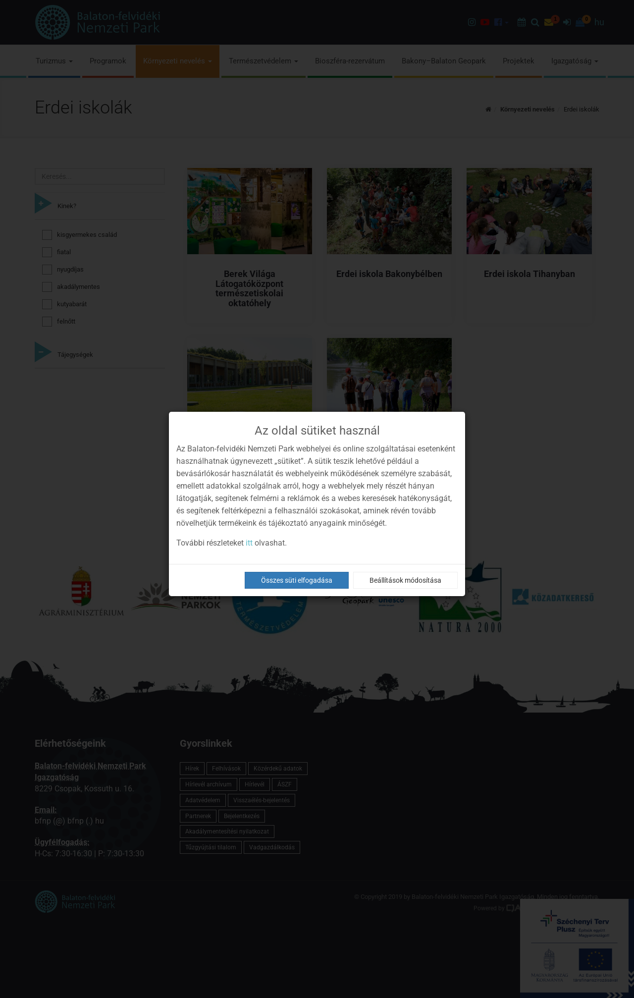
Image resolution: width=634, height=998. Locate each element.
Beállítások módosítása (405, 580)
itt (249, 543)
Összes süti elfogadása (296, 580)
